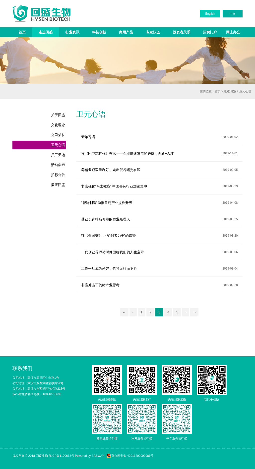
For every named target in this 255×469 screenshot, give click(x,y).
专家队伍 (153, 32)
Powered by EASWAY (89, 456)
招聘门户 (210, 32)
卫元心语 (245, 91)
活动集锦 (58, 165)
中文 (233, 13)
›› (194, 312)
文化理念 (58, 125)
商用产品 (126, 32)
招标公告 (58, 175)
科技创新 (99, 32)
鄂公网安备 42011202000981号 (129, 455)
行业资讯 (72, 32)
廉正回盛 (58, 185)
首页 (22, 32)
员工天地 (58, 155)
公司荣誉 (58, 135)
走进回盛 (46, 32)
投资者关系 (181, 32)
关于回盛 (58, 115)
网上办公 (233, 32)
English (210, 13)
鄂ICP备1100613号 (61, 456)
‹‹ (124, 312)
